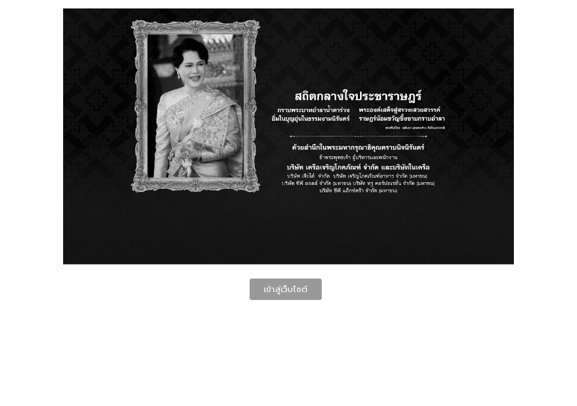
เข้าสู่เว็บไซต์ (286, 289)
